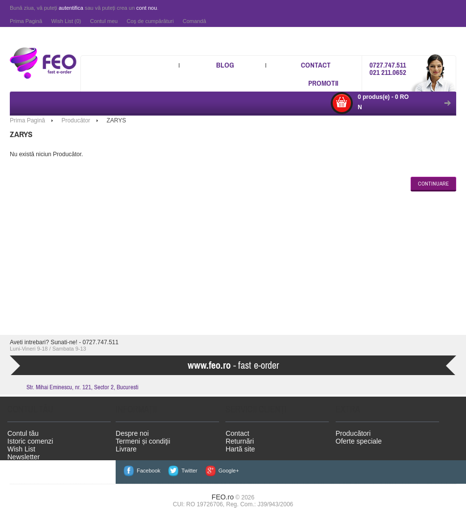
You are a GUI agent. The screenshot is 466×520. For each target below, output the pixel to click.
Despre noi (132, 433)
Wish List (21, 449)
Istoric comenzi (30, 441)
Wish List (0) (66, 21)
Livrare (126, 449)
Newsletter (23, 457)
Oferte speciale (359, 441)
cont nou (146, 8)
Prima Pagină (26, 21)
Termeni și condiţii (143, 441)
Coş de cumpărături (149, 21)
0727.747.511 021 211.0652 (387, 68)
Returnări (239, 441)
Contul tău (23, 433)
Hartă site (240, 449)
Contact (316, 65)
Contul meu (104, 21)
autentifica (71, 8)
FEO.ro (223, 497)
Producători (353, 433)
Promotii (323, 83)
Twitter (189, 470)
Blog (225, 65)
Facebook (148, 470)
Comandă (194, 21)
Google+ (229, 470)
